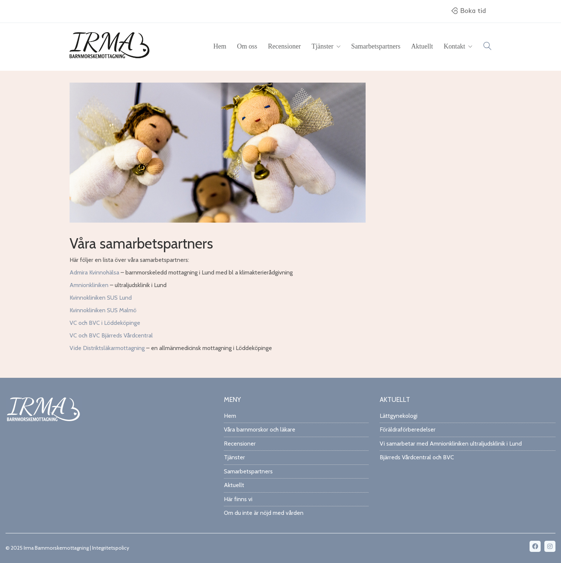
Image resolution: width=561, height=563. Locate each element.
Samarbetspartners (248, 471)
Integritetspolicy (110, 547)
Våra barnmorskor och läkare (259, 429)
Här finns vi (238, 499)
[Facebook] (535, 546)
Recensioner (240, 443)
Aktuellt (234, 485)
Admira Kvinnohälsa (94, 272)
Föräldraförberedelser (408, 429)
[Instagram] (549, 546)
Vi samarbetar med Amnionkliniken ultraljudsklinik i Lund (451, 443)
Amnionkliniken (89, 285)
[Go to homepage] (110, 46)
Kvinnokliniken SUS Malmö (103, 310)
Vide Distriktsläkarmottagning (107, 348)
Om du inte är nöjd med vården (263, 512)
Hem (230, 415)
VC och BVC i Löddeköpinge (105, 322)
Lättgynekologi (398, 415)
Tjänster (234, 457)
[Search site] (487, 47)
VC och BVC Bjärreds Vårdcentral (111, 335)
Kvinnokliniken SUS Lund (101, 297)
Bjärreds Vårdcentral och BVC (417, 457)
